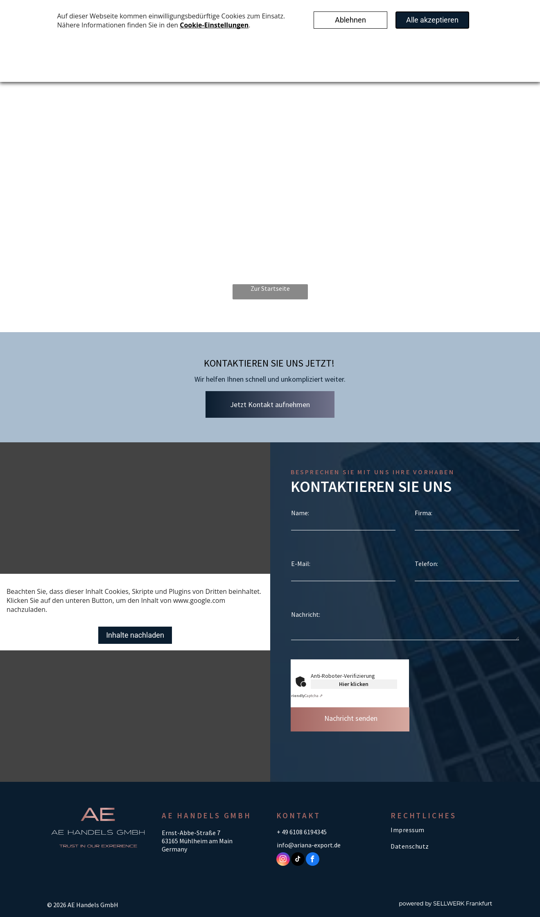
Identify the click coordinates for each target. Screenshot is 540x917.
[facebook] (312, 860)
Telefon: (426, 563)
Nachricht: (305, 614)
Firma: (423, 513)
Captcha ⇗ (306, 695)
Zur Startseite (270, 288)
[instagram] (283, 860)
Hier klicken (353, 684)
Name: (300, 513)
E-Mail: (300, 563)
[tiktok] (298, 860)
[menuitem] (442, 830)
